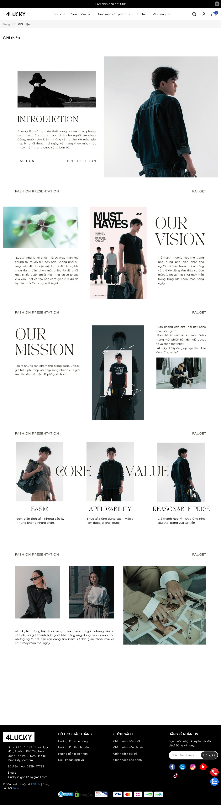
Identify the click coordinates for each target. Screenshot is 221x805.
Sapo (16, 788)
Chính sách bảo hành (127, 760)
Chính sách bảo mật (126, 741)
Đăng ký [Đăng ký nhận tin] (209, 755)
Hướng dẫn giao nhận (73, 753)
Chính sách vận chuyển (128, 747)
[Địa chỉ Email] (193, 755)
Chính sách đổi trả (125, 753)
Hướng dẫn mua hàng (73, 741)
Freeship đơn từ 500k (110, 4)
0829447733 (35, 766)
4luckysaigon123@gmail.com (27, 777)
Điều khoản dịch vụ (71, 760)
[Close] (217, 4)
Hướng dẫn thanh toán (73, 747)
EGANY (35, 784)
